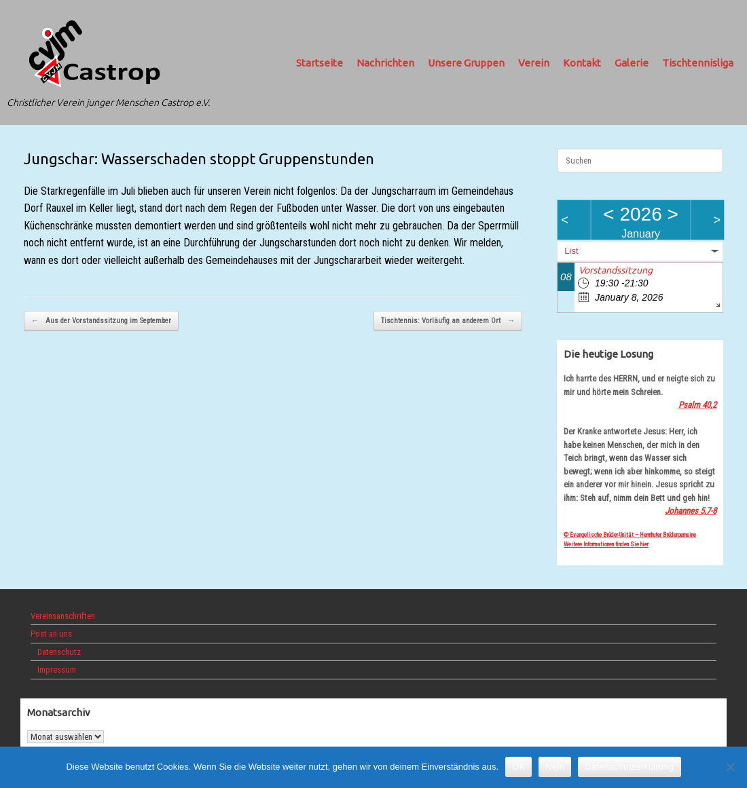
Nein (554, 767)
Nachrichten (385, 63)
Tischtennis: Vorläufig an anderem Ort (448, 321)
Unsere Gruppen (466, 63)
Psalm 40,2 (697, 405)
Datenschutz (59, 652)
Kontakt (582, 63)
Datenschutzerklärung (629, 767)
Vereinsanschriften (63, 616)
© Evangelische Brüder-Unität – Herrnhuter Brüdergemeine (630, 534)
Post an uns (51, 633)
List (571, 251)
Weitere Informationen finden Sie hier (606, 544)
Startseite (319, 63)
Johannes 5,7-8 (690, 511)
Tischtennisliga (697, 63)
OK (518, 767)
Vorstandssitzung (616, 270)
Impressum (56, 669)
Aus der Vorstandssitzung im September (101, 321)
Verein (533, 63)
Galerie (632, 63)
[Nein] (730, 767)
